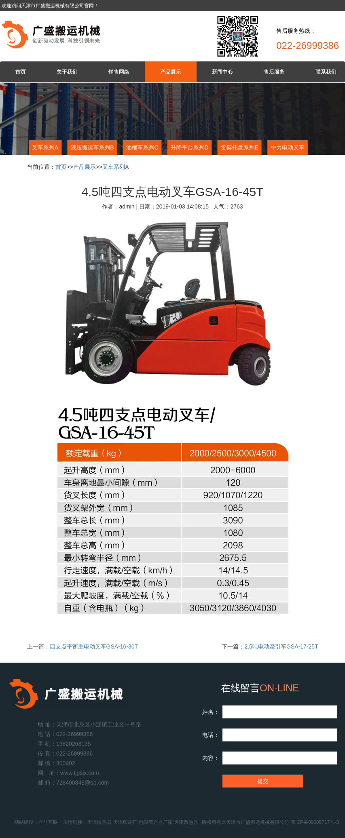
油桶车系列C (141, 147)
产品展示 (170, 72)
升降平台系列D (188, 147)
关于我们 (67, 72)
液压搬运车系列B (91, 147)
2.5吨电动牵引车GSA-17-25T (281, 646)
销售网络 (118, 72)
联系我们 (326, 72)
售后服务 (274, 72)
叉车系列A (44, 147)
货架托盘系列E (238, 147)
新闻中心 (222, 72)
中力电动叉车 (287, 147)
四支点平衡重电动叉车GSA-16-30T (94, 646)
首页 (20, 72)
